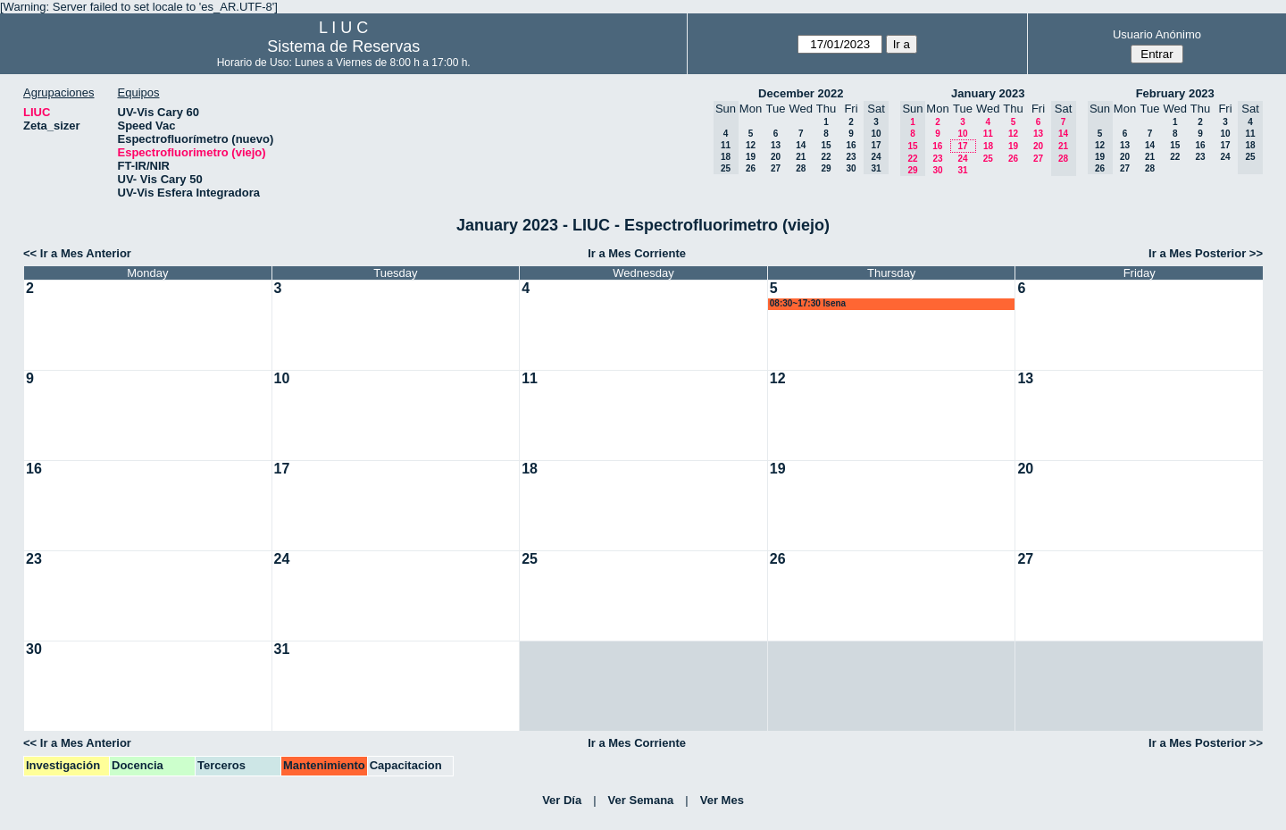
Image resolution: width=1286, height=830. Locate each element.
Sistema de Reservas (343, 46)
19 (751, 157)
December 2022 (800, 93)
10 (962, 133)
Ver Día (561, 800)
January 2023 (987, 93)
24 (962, 158)
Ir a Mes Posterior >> (1205, 253)
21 (801, 157)
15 (826, 145)
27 (776, 168)
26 (751, 168)
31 (962, 170)
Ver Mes (722, 800)
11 (988, 133)
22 (826, 157)
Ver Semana (641, 800)
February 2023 (1175, 93)
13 (776, 145)
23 (851, 157)
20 (776, 157)
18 (988, 146)
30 (851, 168)
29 (826, 168)
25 (988, 158)
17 (962, 146)
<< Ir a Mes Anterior (77, 253)
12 (751, 145)
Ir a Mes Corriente (637, 253)
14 (801, 145)
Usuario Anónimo (1157, 34)
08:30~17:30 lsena (808, 303)
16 (851, 145)
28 (801, 168)
